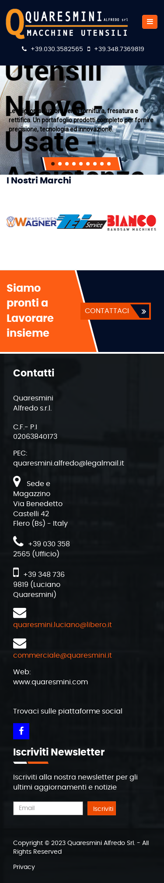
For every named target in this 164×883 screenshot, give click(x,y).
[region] (82, 120)
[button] (53, 164)
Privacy (24, 867)
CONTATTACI (107, 310)
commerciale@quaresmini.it (62, 655)
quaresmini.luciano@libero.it (62, 624)
